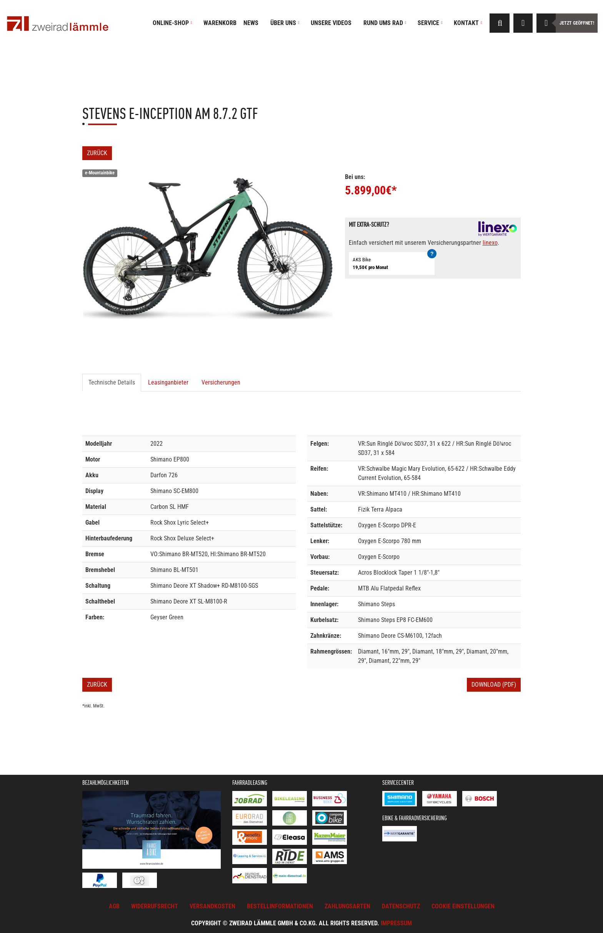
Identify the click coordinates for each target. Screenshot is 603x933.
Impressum (396, 923)
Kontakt (468, 23)
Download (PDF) (493, 684)
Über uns (285, 23)
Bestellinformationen (280, 906)
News (250, 23)
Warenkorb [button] (220, 23)
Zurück (97, 153)
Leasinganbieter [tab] (168, 382)
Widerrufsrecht (154, 906)
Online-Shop (172, 23)
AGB (114, 906)
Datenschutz (401, 906)
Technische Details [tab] (111, 382)
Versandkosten (212, 906)
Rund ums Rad (384, 23)
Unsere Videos (331, 23)
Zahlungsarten (347, 906)
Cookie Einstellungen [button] (463, 906)
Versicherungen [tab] (221, 382)
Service (430, 23)
